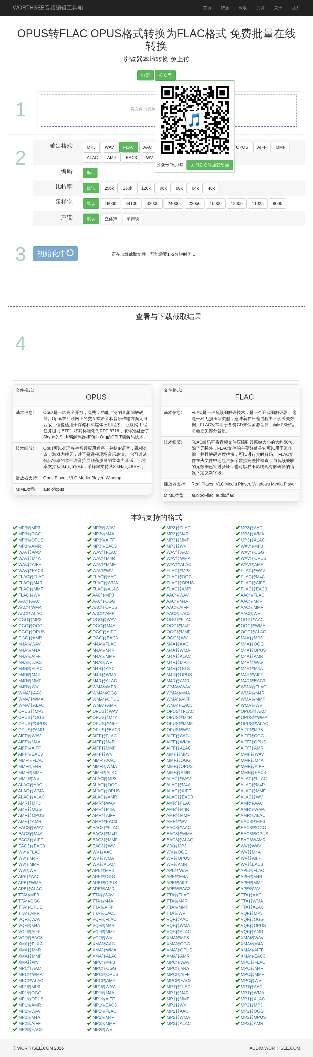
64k (195, 188)
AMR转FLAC (178, 803)
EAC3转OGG (253, 827)
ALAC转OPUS (106, 790)
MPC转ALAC (30, 980)
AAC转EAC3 (178, 613)
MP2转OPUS (253, 1017)
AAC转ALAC (30, 613)
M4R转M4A (252, 668)
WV (149, 157)
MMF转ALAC (104, 772)
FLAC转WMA (105, 582)
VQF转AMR (252, 931)
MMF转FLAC (30, 760)
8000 (277, 203)
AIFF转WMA (178, 741)
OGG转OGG (30, 625)
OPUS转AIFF (105, 723)
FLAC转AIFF (253, 582)
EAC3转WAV (30, 827)
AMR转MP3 (29, 803)
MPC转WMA (30, 974)
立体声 (111, 218)
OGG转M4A (103, 625)
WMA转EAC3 (180, 705)
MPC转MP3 (103, 962)
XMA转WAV (252, 937)
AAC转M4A (177, 601)
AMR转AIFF (103, 815)
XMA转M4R (29, 949)
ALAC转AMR (104, 797)
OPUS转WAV (105, 711)
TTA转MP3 (28, 894)
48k (211, 188)
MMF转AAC (103, 760)
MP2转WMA (178, 1017)
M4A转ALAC (179, 656)
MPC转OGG (104, 968)
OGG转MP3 (29, 619)
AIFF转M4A (29, 741)
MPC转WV (251, 980)
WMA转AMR (104, 705)
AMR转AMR (29, 821)
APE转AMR (103, 888)
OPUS (242, 147)
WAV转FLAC (104, 552)
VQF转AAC (178, 919)
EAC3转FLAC (105, 827)
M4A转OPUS (253, 650)
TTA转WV (176, 913)
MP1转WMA (252, 992)
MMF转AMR (178, 772)
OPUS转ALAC (254, 723)
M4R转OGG (178, 668)
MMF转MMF (30, 772)
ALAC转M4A (178, 784)
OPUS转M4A (104, 717)
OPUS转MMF (180, 723)
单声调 (133, 218)
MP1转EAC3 (104, 1005)
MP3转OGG (29, 533)
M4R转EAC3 (253, 680)
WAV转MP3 (252, 546)
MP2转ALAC (179, 1023)
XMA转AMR (178, 956)
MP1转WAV (103, 986)
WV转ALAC (103, 864)
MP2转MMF (103, 1023)
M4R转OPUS (179, 674)
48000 (110, 203)
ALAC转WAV (178, 778)
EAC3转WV (103, 845)
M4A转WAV (29, 644)
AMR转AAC (252, 803)
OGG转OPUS (31, 631)
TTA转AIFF (103, 907)
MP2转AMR (252, 1023)
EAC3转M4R (104, 833)
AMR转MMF (178, 815)
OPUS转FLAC (180, 711)
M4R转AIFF (252, 674)
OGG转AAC (252, 619)
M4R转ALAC (104, 680)
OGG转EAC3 (105, 637)
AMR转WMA (253, 809)
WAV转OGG (252, 552)
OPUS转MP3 (30, 711)
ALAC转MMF (253, 790)
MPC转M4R (252, 968)
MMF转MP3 (178, 754)
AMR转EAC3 (104, 821)
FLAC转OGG (179, 576)
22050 (195, 203)
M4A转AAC (178, 644)
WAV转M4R (103, 558)
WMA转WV (251, 705)
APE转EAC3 (178, 888)
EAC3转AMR (253, 839)
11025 (258, 203)
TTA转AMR (29, 913)
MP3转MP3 (29, 527)
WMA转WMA (30, 699)
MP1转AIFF (103, 998)
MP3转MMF (178, 540)
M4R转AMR (178, 680)
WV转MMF (28, 864)
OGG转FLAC (179, 619)
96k (163, 188)
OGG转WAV (104, 619)
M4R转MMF (29, 680)
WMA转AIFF (179, 699)
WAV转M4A (29, 558)
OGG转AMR (30, 637)
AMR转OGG (30, 809)
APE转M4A (177, 876)
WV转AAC (102, 852)
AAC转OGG (103, 601)
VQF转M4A (29, 925)
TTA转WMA (252, 901)
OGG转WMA (253, 625)
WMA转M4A (178, 692)
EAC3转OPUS (254, 833)
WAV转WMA (179, 558)
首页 (207, 7)
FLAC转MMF (30, 588)
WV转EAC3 (252, 864)
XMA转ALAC (104, 956)
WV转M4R (28, 858)
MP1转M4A (103, 992)
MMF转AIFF (252, 766)
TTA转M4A (102, 901)
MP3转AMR (29, 546)
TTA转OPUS (30, 907)
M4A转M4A (29, 650)
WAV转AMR (252, 564)
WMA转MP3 (104, 686)
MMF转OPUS (180, 766)
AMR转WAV (103, 803)
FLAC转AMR (179, 588)
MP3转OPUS (30, 540)
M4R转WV (28, 686)
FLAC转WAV (253, 570)
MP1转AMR (29, 1005)
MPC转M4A (178, 968)
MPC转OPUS (105, 974)
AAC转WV (250, 613)
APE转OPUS (104, 882)
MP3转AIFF (103, 540)
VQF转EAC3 (30, 937)
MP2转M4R (103, 1017)
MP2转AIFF (29, 1023)
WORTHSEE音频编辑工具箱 (48, 8)
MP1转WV (176, 1005)
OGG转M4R (178, 625)
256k (109, 188)
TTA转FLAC (178, 894)
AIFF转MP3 (252, 729)
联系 (296, 7)
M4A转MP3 (252, 637)
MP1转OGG (29, 992)
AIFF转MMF (104, 748)
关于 (278, 7)
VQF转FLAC (104, 919)
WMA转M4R (252, 692)
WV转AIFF (251, 858)
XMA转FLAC (30, 943)
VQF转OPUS (253, 925)
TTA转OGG (29, 901)
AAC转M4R (252, 601)
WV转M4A (250, 852)
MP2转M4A (29, 1017)
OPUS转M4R (179, 717)
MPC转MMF (252, 974)
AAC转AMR (103, 613)
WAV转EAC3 (30, 570)
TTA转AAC (251, 894)
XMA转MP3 (178, 937)
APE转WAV (177, 870)
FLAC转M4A (253, 576)
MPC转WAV (178, 962)
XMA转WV (28, 962)
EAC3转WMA (180, 833)
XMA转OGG (178, 943)
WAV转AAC (178, 552)
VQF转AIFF (29, 931)
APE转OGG (103, 876)
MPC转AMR (104, 980)
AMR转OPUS (31, 815)
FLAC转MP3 (179, 570)
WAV (109, 147)
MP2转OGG (252, 1011)
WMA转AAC (30, 692)
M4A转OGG (252, 644)
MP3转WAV (103, 527)
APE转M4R (252, 876)
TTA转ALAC (252, 907)
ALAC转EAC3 (179, 797)
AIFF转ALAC (178, 748)
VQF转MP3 (252, 913)
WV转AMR (177, 864)
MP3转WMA (252, 533)
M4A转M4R (103, 650)
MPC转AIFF (178, 974)
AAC (147, 147)
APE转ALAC (30, 888)
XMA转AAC (103, 943)
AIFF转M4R (103, 741)
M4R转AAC (103, 668)
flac (90, 172)
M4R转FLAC (30, 668)
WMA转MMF (253, 699)
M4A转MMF (103, 656)
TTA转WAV (103, 894)
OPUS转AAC (253, 711)
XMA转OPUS (179, 949)
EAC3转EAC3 (31, 845)
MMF (280, 147)
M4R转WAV (252, 662)
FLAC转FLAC (31, 576)
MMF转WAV (252, 754)
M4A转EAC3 (30, 662)
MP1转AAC (252, 986)
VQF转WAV (29, 919)
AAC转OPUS (104, 607)
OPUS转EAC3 (106, 729)
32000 (153, 203)
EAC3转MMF (104, 839)
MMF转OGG (179, 760)
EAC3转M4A (30, 833)
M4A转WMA (178, 650)
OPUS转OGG (31, 717)
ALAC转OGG (105, 784)
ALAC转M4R (253, 784)
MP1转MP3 (29, 986)
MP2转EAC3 (30, 1029)
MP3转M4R (178, 533)
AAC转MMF (252, 607)
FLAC (128, 147)
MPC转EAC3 (179, 980)
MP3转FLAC (179, 527)
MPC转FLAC (253, 962)
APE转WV (250, 888)
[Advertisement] (156, 291)
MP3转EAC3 (104, 546)
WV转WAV (251, 845)
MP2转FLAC (104, 1011)
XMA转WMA (104, 949)
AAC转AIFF (177, 607)
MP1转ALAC (253, 998)
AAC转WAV (177, 595)
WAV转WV (102, 570)
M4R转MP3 (178, 662)
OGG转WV (177, 637)
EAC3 (131, 157)
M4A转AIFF (29, 656)
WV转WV (27, 870)
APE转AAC (29, 876)
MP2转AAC (178, 1011)
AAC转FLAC (253, 595)
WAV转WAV (29, 552)
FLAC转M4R (30, 582)
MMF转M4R (29, 766)
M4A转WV (102, 662)
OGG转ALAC (253, 631)
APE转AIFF (177, 882)
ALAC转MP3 (104, 778)
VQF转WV (102, 937)
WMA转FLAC (253, 686)
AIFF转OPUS (253, 741)
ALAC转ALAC (31, 797)
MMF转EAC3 (253, 772)
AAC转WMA (30, 607)
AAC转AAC (29, 601)
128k (145, 188)
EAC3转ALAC (180, 839)
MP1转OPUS (30, 998)
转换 (225, 7)
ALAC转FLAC (254, 778)
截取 (242, 7)
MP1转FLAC (179, 986)
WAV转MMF (104, 564)
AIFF (262, 147)
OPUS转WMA (254, 717)
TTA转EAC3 (104, 913)
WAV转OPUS (253, 558)
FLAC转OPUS (180, 582)
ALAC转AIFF (178, 790)
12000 (237, 203)
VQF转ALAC (179, 931)
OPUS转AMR (31, 729)
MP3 (91, 147)
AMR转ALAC (253, 815)
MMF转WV (28, 778)
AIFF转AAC (177, 735)
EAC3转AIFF (30, 839)
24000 (173, 203)
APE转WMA (29, 882)
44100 (132, 203)
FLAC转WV (29, 595)
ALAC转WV (252, 797)
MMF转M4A (252, 760)
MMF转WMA (104, 766)
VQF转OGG (252, 919)
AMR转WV (176, 821)
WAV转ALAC (179, 564)
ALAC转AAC (30, 784)
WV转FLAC (29, 852)
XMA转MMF (30, 956)
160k (127, 188)
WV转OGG (177, 852)
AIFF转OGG (252, 735)
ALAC (92, 157)
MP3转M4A (103, 533)
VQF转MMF (103, 931)
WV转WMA (103, 858)
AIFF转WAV (29, 735)
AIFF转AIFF (29, 748)
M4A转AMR (252, 656)
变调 (260, 7)
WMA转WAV (179, 686)
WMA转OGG (104, 692)
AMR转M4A (103, 809)
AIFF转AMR (252, 748)
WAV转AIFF (29, 564)
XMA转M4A (252, 943)
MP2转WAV (29, 1011)
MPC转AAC (29, 968)
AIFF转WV (102, 754)
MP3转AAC (252, 527)
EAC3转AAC (179, 827)
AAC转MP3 (103, 595)
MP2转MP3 (252, 1005)
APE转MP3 (103, 870)
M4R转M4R (29, 674)
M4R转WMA (104, 674)
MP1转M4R (178, 992)
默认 (91, 188)
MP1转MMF (178, 998)
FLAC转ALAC (105, 588)
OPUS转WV (178, 729)
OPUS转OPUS (32, 723)
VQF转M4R (103, 925)
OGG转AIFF (104, 631)
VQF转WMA (178, 925)
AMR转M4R (177, 809)
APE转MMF (252, 882)
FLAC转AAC (104, 576)
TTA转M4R (177, 901)
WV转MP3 (176, 845)
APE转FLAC (252, 870)
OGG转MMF (179, 631)
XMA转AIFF (252, 949)
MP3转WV (176, 546)
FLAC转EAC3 (254, 588)
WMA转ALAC (31, 705)
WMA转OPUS (105, 699)
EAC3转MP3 (253, 821)
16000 (216, 203)
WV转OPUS (178, 858)
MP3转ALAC (253, 540)
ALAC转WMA (31, 790)
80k (179, 188)
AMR (111, 157)
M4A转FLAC (104, 644)
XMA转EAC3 (253, 956)
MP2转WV (102, 1029)
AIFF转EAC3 (30, 754)
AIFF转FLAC (104, 735)
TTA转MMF (177, 907)
